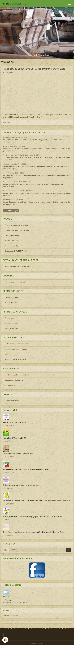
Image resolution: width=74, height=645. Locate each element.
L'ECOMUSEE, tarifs (12, 297)
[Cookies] (5, 640)
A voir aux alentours (12, 246)
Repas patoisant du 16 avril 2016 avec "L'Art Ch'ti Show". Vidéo (34, 69)
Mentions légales (37, 643)
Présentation (10, 318)
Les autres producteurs (14, 380)
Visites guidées (11, 303)
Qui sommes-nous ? (13, 235)
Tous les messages (11, 211)
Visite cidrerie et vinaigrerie (15, 359)
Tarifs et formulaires (12, 328)
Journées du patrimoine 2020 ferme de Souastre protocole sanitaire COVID (37, 501)
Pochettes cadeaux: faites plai (16, 225)
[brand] (14, 3)
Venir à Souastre (11, 241)
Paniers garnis (10, 385)
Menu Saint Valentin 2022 (14, 438)
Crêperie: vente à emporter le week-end (21, 485)
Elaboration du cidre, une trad (16, 344)
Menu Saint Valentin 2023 (14, 422)
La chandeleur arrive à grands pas (18, 454)
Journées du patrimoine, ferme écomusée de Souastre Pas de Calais (34, 532)
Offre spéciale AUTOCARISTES (16, 251)
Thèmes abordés (11, 323)
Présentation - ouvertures (15, 282)
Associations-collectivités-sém (17, 266)
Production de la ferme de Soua (17, 230)
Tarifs (7, 354)
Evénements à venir (37, 401)
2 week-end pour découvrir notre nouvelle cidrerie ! (26, 469)
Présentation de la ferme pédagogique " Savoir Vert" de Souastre (32, 516)
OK (69, 550)
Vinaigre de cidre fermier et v (16, 349)
